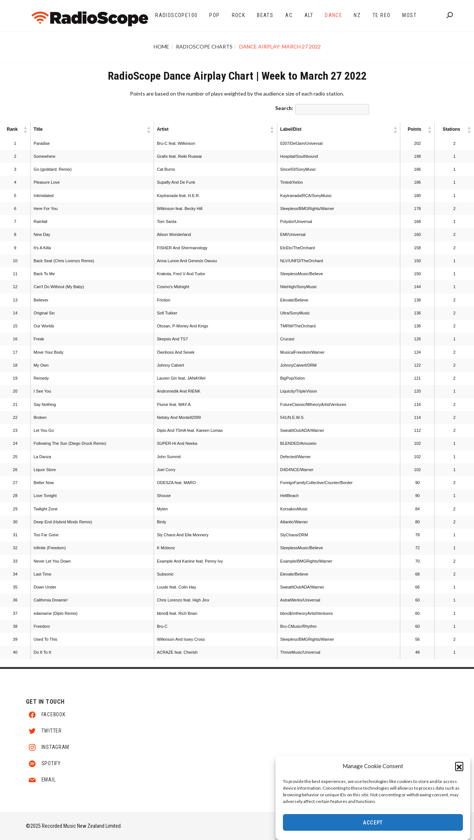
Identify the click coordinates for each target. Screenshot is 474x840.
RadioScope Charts (204, 46)
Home (161, 46)
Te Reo (381, 15)
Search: (284, 108)
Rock (239, 15)
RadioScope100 (176, 15)
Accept (373, 823)
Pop (214, 15)
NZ (357, 15)
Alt (308, 15)
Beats (265, 15)
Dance (333, 15)
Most (409, 15)
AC (289, 15)
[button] (459, 766)
